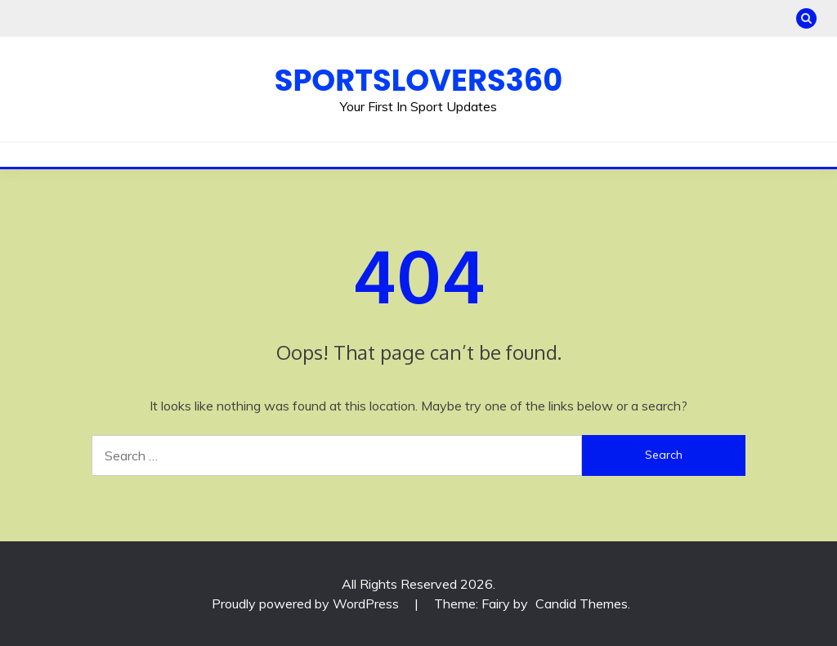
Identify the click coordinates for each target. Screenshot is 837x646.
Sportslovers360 (418, 80)
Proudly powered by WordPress (307, 603)
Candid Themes (581, 603)
